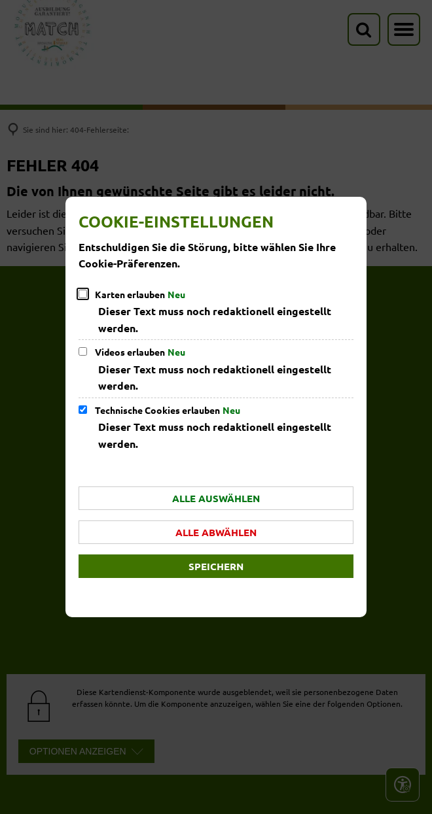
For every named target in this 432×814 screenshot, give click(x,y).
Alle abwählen (216, 532)
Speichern (216, 566)
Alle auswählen (216, 498)
